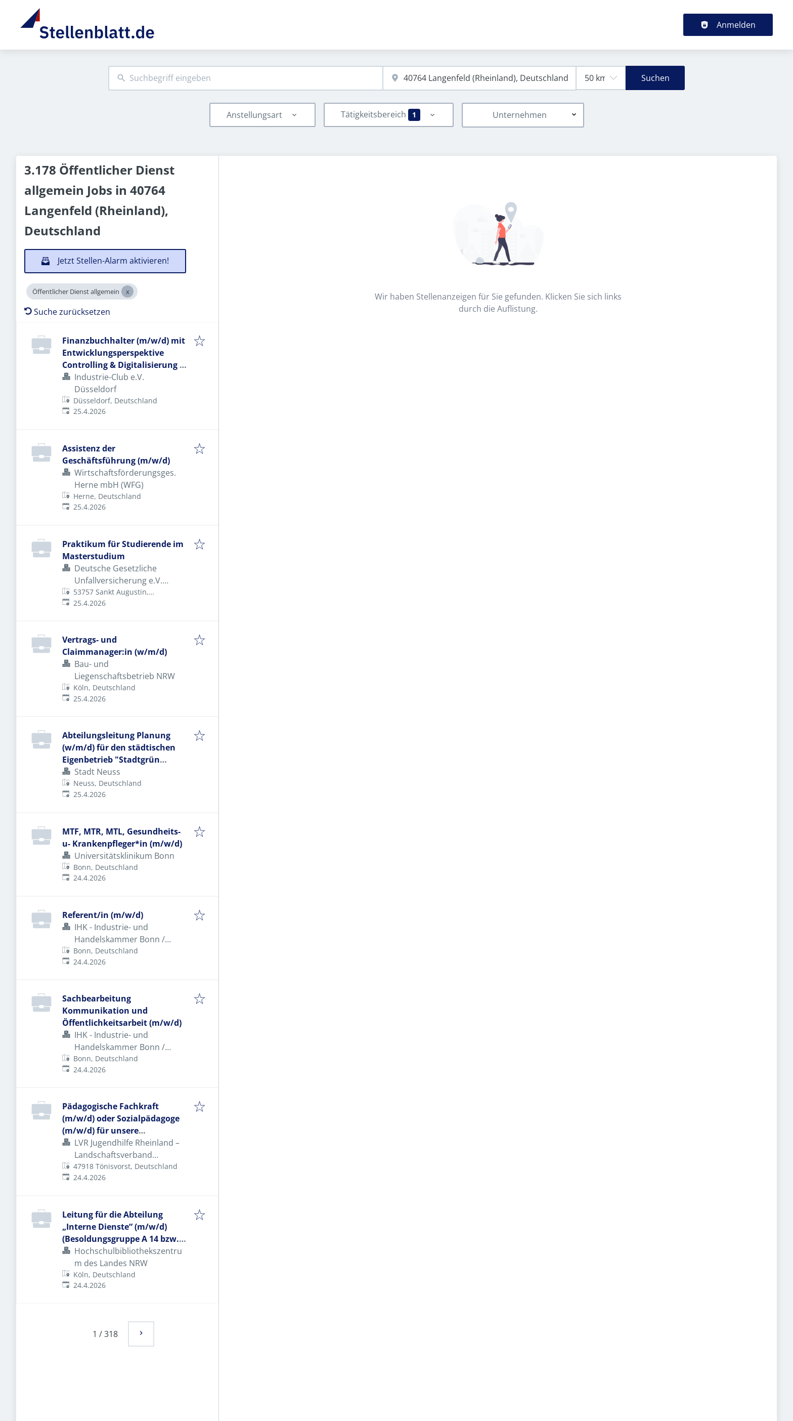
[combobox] (245, 78)
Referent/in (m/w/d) (102, 915)
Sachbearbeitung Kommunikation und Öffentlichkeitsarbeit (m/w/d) (122, 1010)
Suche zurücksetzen (67, 311)
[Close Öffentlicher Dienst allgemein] (127, 291)
